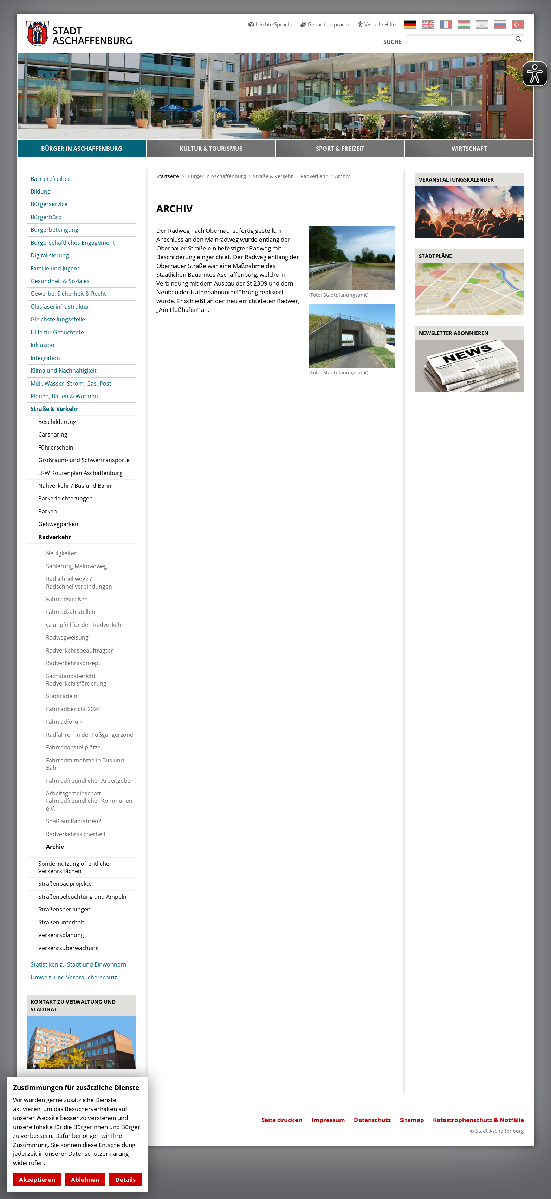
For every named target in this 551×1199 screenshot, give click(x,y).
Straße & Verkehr (273, 176)
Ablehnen (85, 1179)
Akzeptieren (37, 1179)
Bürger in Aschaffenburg (217, 176)
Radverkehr (314, 176)
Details (125, 1179)
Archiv (342, 176)
